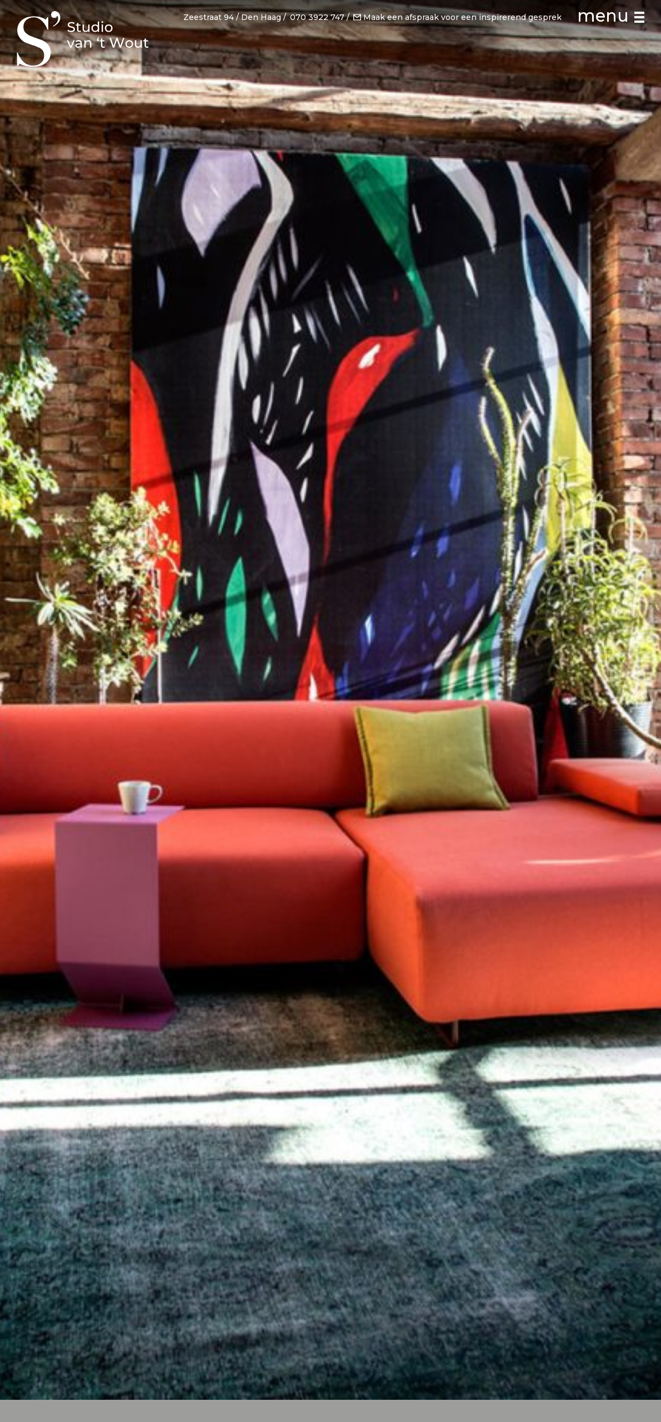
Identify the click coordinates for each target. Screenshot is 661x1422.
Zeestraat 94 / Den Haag (232, 17)
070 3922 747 (317, 17)
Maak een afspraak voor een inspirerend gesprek (457, 17)
